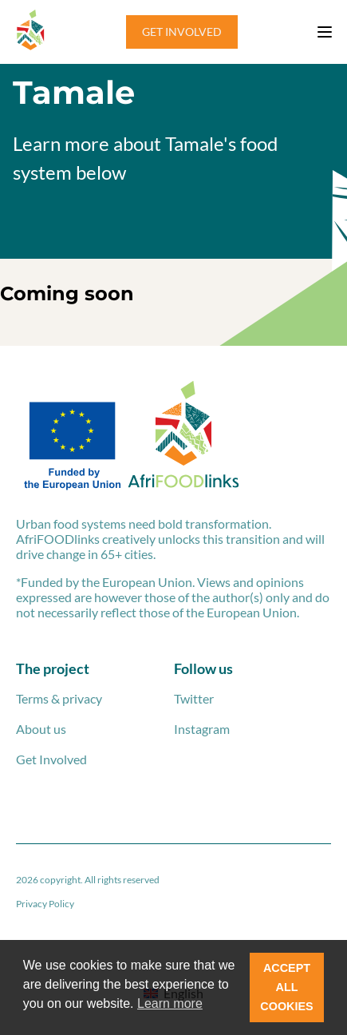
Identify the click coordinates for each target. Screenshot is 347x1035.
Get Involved (51, 759)
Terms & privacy (59, 698)
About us (41, 728)
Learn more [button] (170, 1003)
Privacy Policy (45, 904)
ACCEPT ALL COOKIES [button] (286, 987)
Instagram (202, 728)
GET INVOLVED (182, 31)
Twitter (194, 698)
